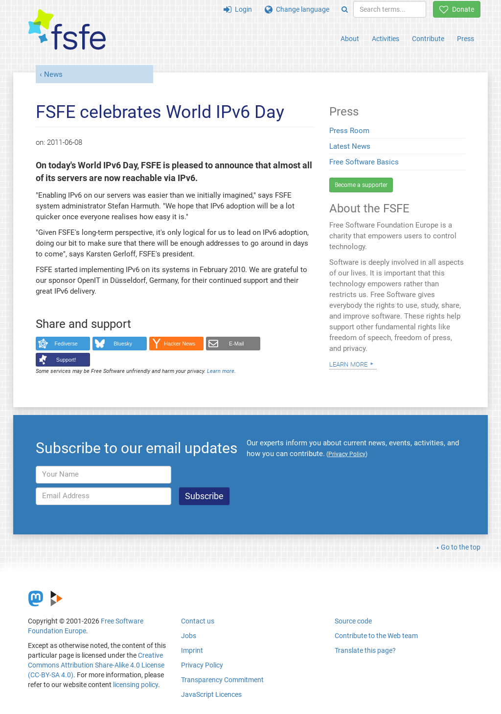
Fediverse (66, 343)
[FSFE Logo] (67, 30)
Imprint (192, 650)
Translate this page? (365, 650)
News (53, 74)
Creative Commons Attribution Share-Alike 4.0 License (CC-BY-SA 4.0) (96, 665)
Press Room (349, 130)
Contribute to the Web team (376, 636)
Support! (66, 360)
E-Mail (236, 343)
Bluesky (123, 343)
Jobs (188, 636)
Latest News (349, 146)
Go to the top (460, 547)
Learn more (220, 371)
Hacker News (179, 343)
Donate (456, 9)
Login (238, 9)
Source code (353, 621)
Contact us (197, 621)
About (350, 39)
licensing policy (135, 685)
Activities (385, 39)
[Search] (345, 9)
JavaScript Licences (211, 694)
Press (465, 39)
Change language (297, 9)
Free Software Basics (364, 162)
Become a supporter (361, 185)
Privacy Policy (202, 665)
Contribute (428, 39)
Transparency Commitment (222, 680)
